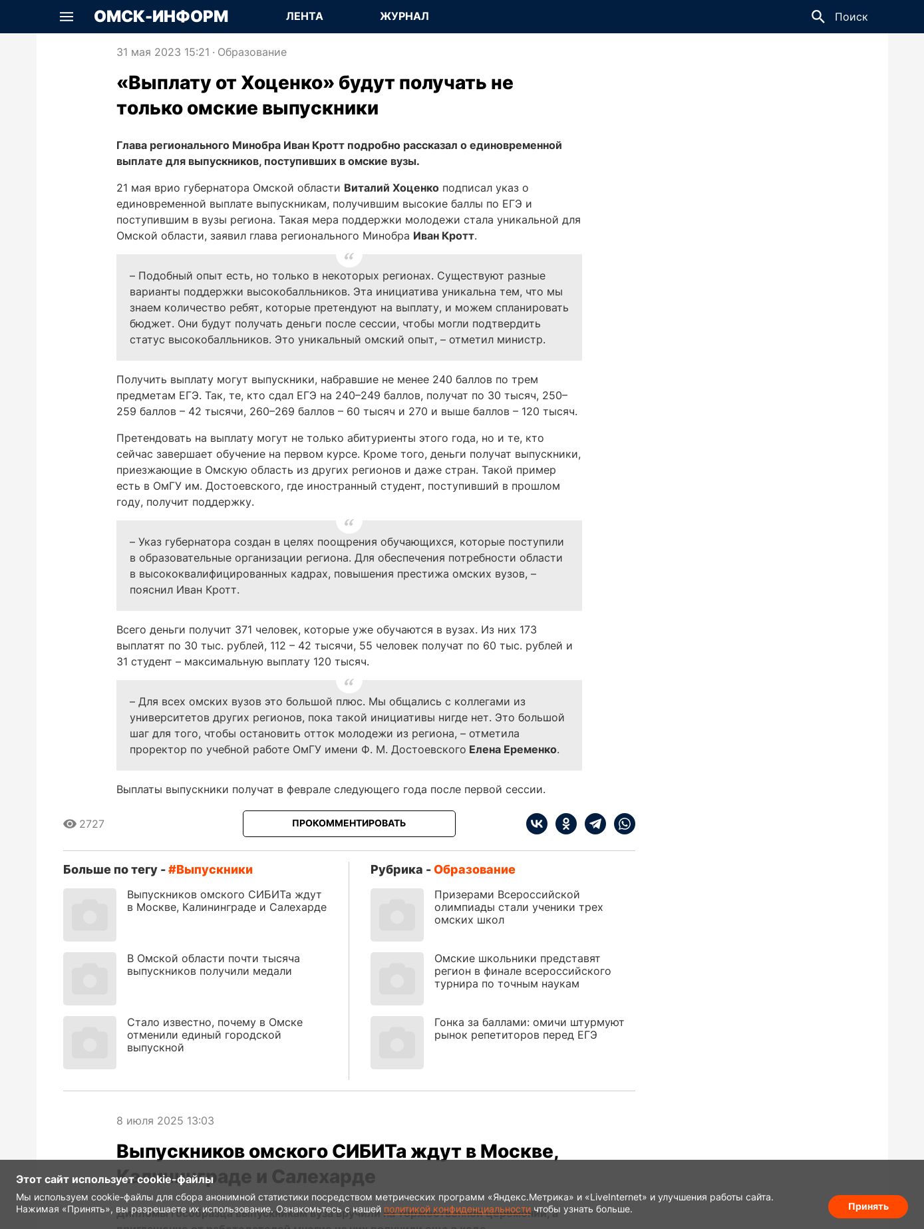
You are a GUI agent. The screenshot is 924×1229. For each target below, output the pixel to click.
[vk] (536, 823)
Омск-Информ (161, 16)
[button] (66, 16)
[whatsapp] (620, 823)
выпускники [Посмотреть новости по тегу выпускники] (214, 869)
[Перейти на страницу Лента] (305, 16)
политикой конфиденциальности (457, 1208)
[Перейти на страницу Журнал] (404, 16)
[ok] (562, 823)
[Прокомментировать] (349, 823)
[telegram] (591, 823)
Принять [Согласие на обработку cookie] (868, 1206)
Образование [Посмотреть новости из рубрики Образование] (252, 52)
